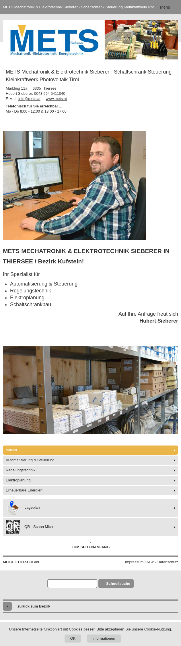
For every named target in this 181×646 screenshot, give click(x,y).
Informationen (103, 638)
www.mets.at (56, 99)
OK (73, 638)
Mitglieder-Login (21, 562)
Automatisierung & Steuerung (30, 460)
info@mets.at (29, 99)
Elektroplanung (18, 480)
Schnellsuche (118, 583)
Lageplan (23, 508)
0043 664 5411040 (49, 93)
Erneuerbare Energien (24, 490)
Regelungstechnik (20, 470)
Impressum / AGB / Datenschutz (151, 562)
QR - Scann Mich (29, 527)
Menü (165, 7)
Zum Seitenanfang (90, 545)
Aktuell (11, 450)
